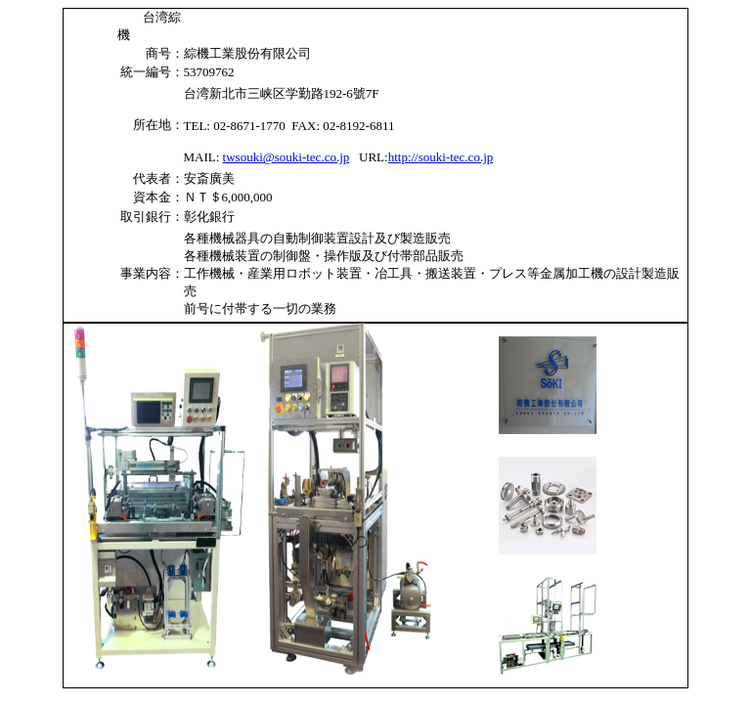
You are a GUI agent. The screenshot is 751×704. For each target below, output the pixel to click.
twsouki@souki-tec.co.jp (286, 157)
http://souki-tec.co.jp (441, 157)
